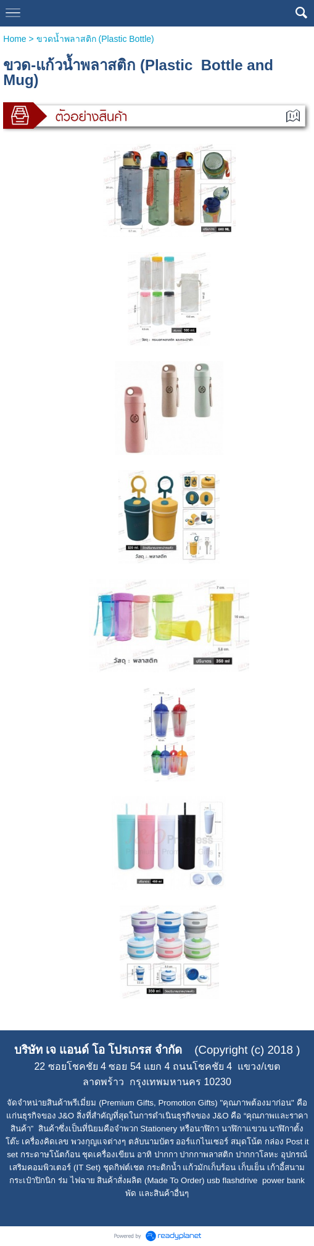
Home (14, 39)
